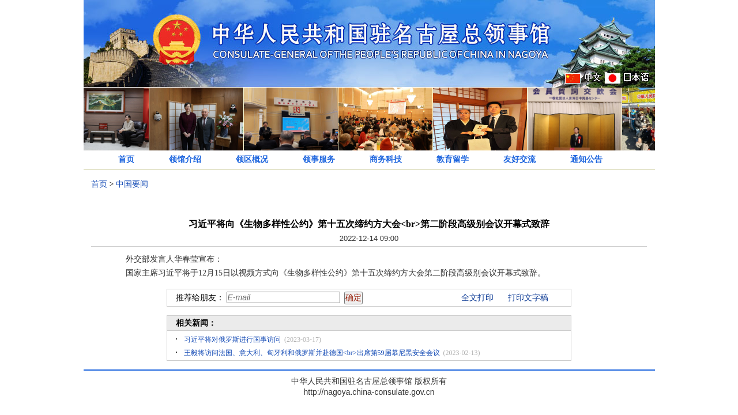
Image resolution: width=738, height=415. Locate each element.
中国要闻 (132, 184)
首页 (126, 159)
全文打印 (477, 297)
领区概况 (252, 159)
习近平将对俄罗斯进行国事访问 (232, 339)
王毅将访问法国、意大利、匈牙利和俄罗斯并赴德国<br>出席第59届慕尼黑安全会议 (312, 353)
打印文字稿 (528, 297)
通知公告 (586, 159)
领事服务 (319, 159)
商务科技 (386, 159)
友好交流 (519, 159)
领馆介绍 (185, 159)
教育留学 (452, 159)
